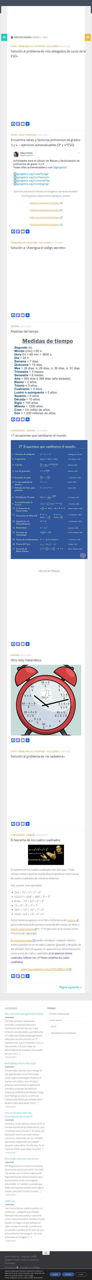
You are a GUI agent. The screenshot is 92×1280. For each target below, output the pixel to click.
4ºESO (14, 50)
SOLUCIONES (53, 50)
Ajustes (80, 1273)
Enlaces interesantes (59, 1017)
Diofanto (73, 924)
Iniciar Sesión (55, 1024)
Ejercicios (31, 138)
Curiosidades (18, 434)
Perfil (53, 1030)
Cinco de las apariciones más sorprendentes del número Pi (18, 1118)
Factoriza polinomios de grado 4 (46, 228)
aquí (37, 1273)
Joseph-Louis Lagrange (25, 932)
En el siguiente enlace (24, 944)
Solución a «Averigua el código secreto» (38, 251)
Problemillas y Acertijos (31, 50)
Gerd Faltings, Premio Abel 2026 (20, 1067)
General (15, 330)
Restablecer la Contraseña (63, 1036)
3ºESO (14, 138)
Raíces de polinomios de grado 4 (46, 221)
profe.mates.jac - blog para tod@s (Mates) (40, 14)
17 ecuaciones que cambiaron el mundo (38, 439)
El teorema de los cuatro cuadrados (35, 844)
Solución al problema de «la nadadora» (38, 760)
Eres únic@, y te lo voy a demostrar (21, 1162)
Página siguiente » (70, 990)
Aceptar (52, 1273)
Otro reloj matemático (26, 664)
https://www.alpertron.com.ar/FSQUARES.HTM (46, 972)
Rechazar (66, 1273)
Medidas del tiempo (24, 335)
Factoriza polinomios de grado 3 (46, 214)
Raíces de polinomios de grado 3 (46, 206)
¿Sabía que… (11, 1204)
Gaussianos (11, 1012)
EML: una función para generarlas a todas (24, 1017)
